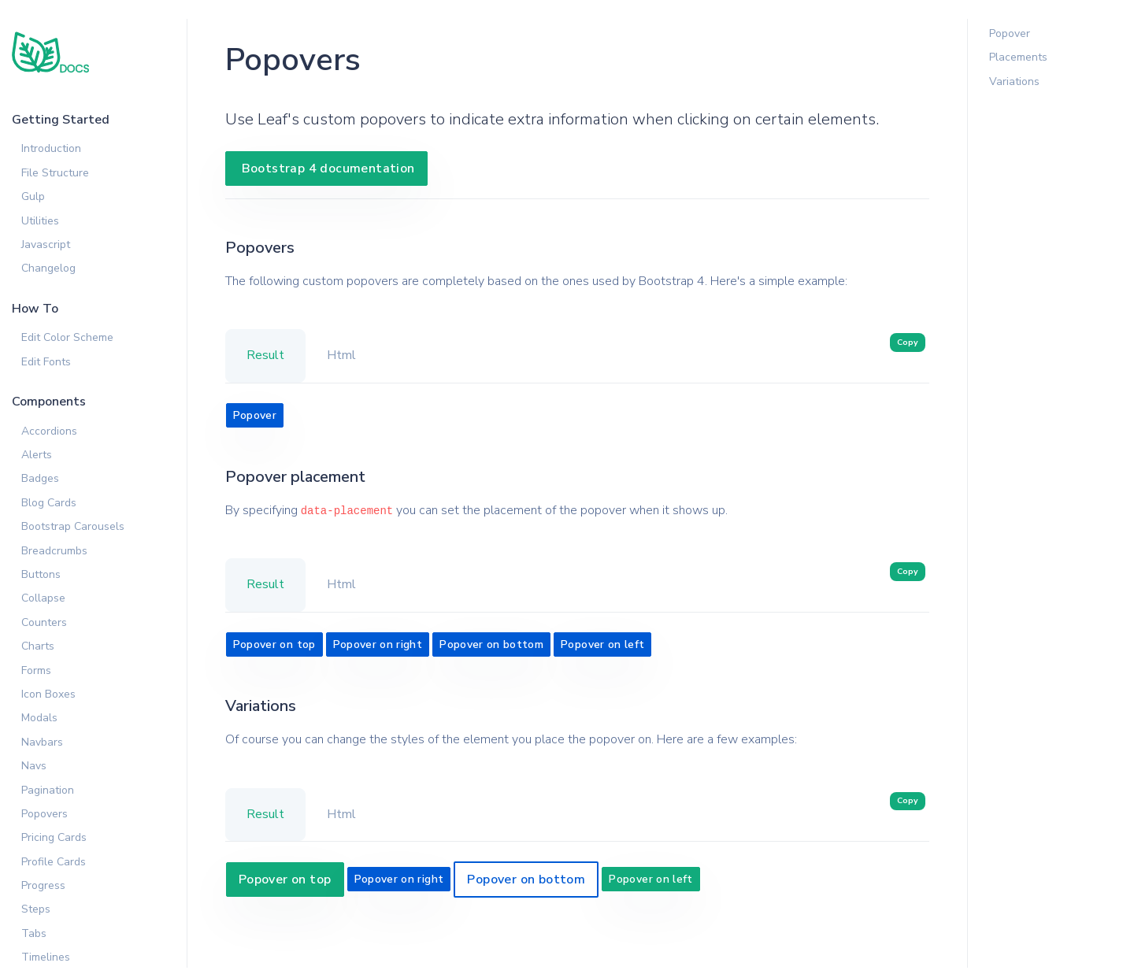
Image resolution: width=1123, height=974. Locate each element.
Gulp (33, 196)
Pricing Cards (54, 837)
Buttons (41, 574)
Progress (43, 885)
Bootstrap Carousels (72, 526)
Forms (36, 670)
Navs (33, 765)
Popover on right (378, 644)
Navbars (42, 742)
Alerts (36, 454)
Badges (40, 478)
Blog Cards (48, 502)
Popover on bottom (491, 644)
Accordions (49, 431)
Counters (44, 622)
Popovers (44, 813)
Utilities (40, 220)
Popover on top (274, 644)
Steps (35, 909)
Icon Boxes (48, 694)
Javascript (45, 244)
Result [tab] (265, 355)
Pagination (47, 790)
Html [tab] (341, 355)
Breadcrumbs (54, 550)
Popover (254, 415)
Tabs (33, 933)
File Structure (55, 172)
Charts (37, 646)
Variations (1014, 81)
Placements (1018, 57)
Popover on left (602, 644)
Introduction (51, 148)
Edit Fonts (46, 361)
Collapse (43, 598)
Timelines (45, 957)
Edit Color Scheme (67, 337)
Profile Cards (53, 861)
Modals (39, 717)
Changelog (48, 268)
